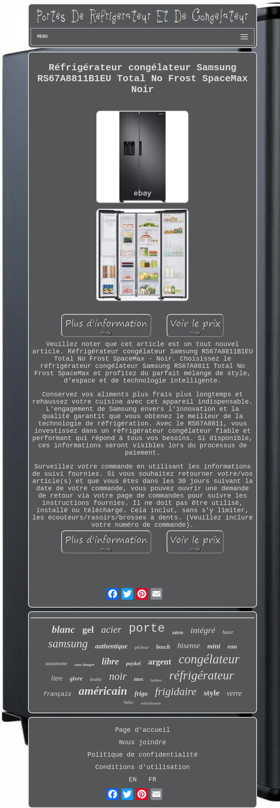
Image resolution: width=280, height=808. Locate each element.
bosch (163, 647)
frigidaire (176, 691)
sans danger (84, 664)
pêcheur (142, 647)
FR (152, 779)
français (57, 694)
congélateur (209, 659)
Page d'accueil (142, 730)
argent (159, 661)
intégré (202, 630)
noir (118, 676)
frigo (141, 693)
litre (56, 678)
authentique (111, 646)
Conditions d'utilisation (142, 767)
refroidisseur (151, 703)
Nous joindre (142, 742)
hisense (189, 645)
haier (227, 632)
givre (76, 678)
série (177, 632)
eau (232, 646)
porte (147, 628)
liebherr (156, 680)
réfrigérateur (201, 675)
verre (234, 693)
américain (103, 690)
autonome (56, 663)
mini (213, 646)
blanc (63, 629)
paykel (133, 663)
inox (138, 679)
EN (133, 779)
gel (88, 629)
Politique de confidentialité (143, 754)
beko (128, 702)
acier (111, 629)
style (211, 692)
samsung (68, 643)
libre (110, 661)
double (96, 679)
